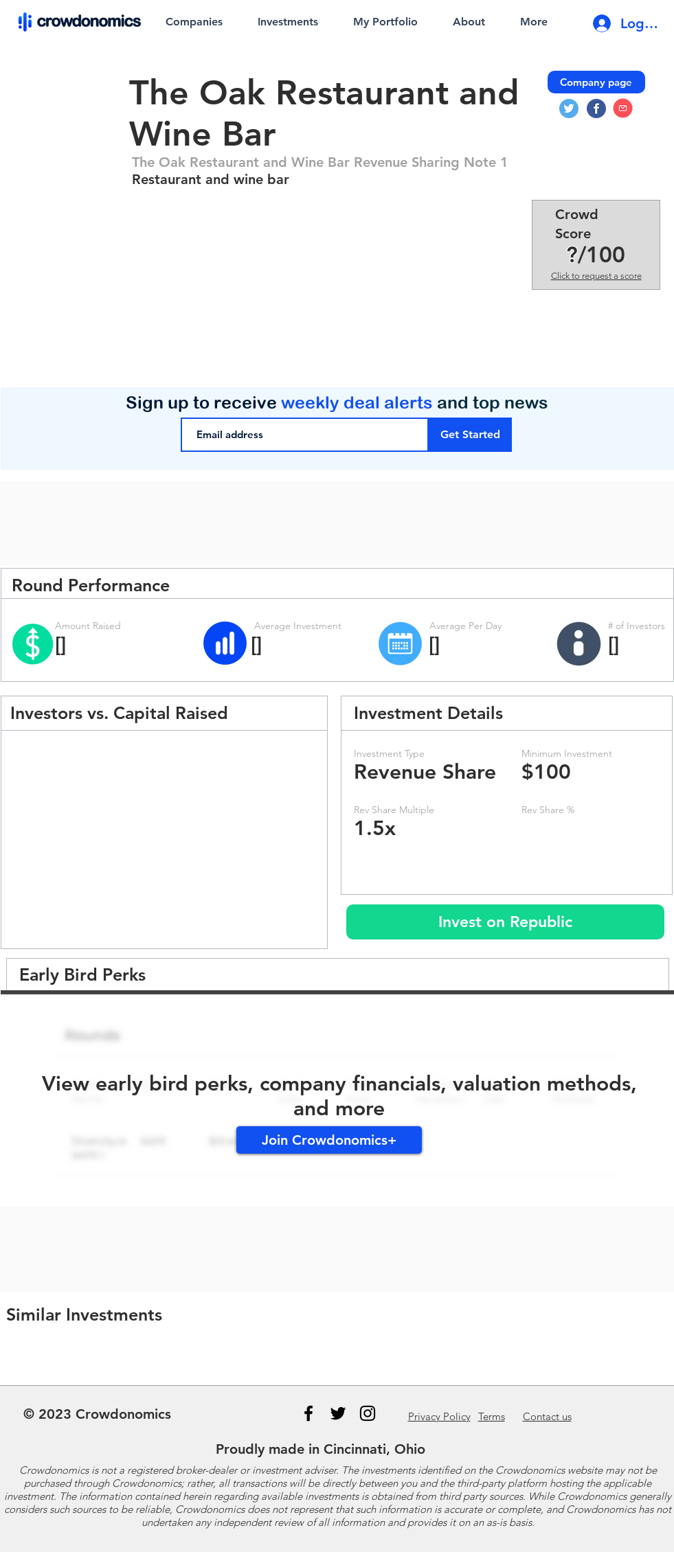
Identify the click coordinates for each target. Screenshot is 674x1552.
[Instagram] (367, 1413)
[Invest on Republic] (505, 921)
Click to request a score (596, 276)
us (547, 1416)
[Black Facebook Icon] (308, 1413)
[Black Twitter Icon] (338, 1413)
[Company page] (596, 82)
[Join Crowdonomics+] (329, 1140)
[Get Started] (470, 435)
